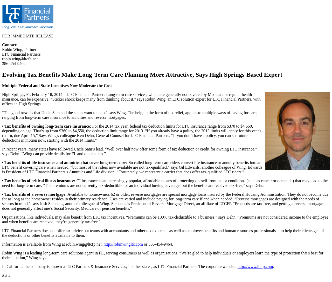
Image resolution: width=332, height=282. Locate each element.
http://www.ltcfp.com (255, 266)
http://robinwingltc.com (123, 244)
